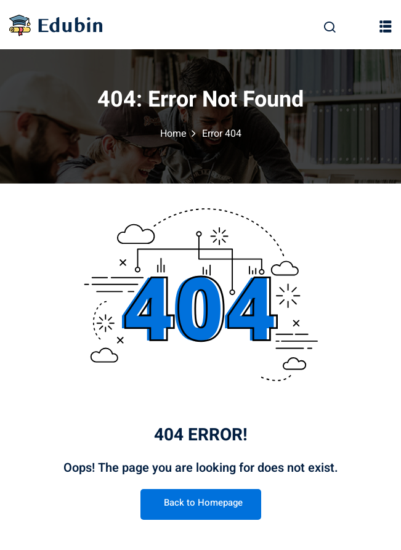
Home (173, 133)
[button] (385, 26)
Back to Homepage (201, 502)
